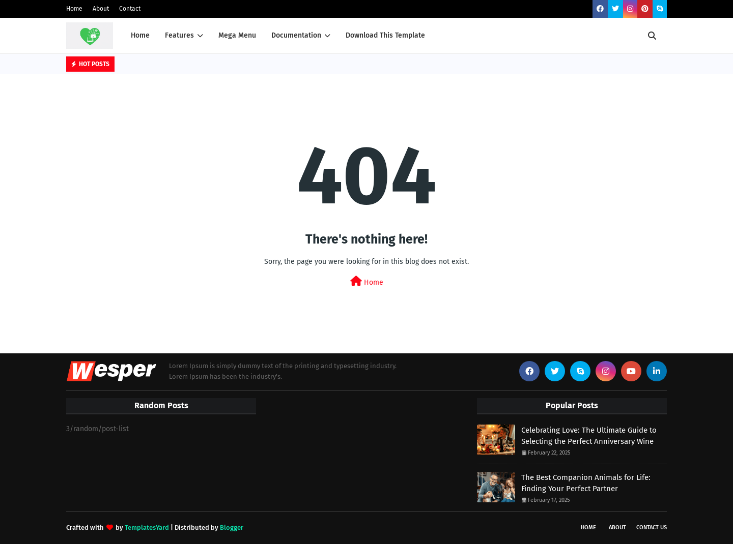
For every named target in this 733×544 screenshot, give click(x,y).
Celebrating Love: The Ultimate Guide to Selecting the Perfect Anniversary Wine (589, 436)
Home (74, 8)
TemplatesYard (147, 527)
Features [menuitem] (179, 35)
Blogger (231, 527)
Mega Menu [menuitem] (237, 35)
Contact (129, 8)
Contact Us (651, 527)
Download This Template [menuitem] (385, 35)
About (101, 8)
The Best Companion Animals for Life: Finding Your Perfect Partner (586, 483)
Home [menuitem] (140, 35)
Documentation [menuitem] (296, 35)
